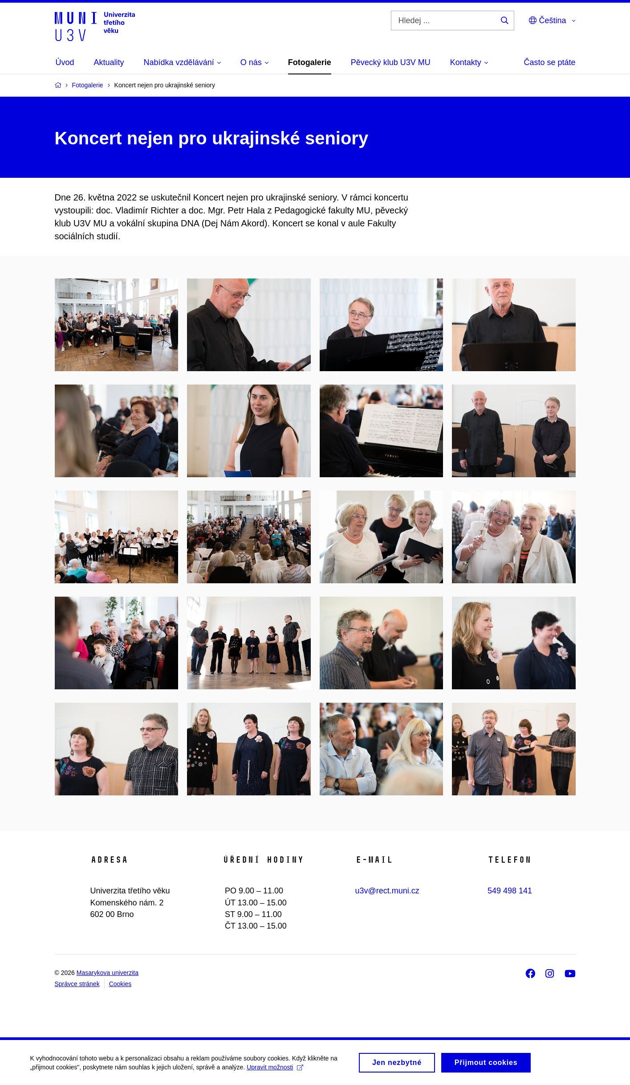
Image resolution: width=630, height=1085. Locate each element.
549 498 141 (510, 890)
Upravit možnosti (276, 1069)
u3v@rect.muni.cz (387, 890)
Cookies (120, 983)
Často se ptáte (549, 62)
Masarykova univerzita (107, 972)
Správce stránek (77, 983)
